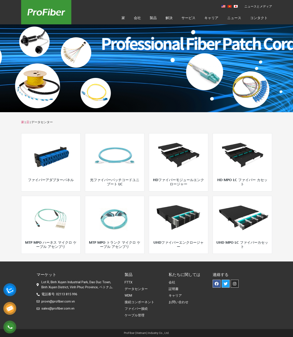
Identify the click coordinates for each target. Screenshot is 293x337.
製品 (153, 18)
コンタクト (259, 18)
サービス (188, 18)
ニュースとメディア (258, 6)
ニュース (234, 18)
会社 (137, 18)
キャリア (211, 18)
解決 (169, 18)
